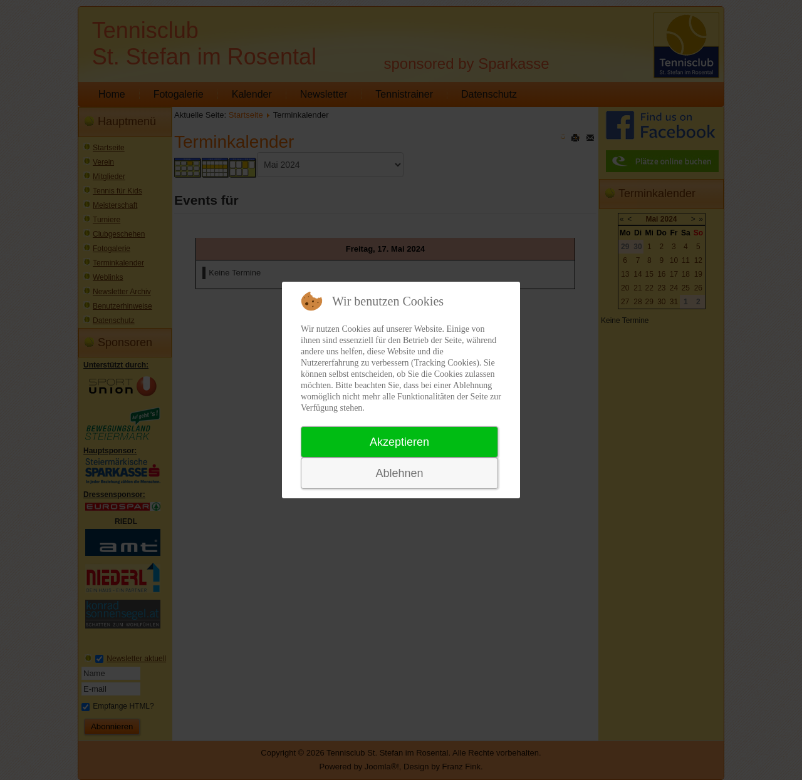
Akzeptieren (399, 442)
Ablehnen (399, 473)
